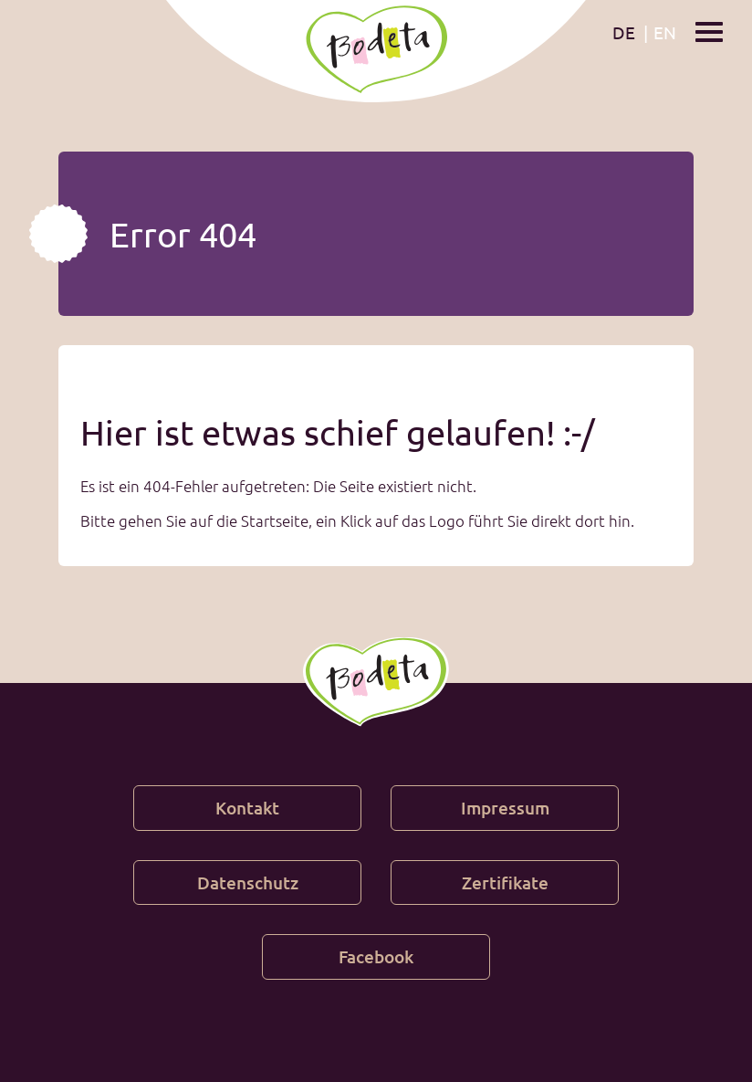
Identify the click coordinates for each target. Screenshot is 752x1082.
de (623, 32)
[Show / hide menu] (709, 30)
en (664, 32)
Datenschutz (247, 882)
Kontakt (247, 807)
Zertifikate (505, 882)
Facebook (376, 956)
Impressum (505, 807)
